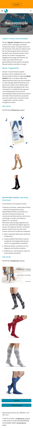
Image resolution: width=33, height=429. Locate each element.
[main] (16, 24)
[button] (2, 10)
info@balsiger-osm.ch (17, 110)
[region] (16, 4)
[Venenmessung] (16, 405)
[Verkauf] (16, 400)
